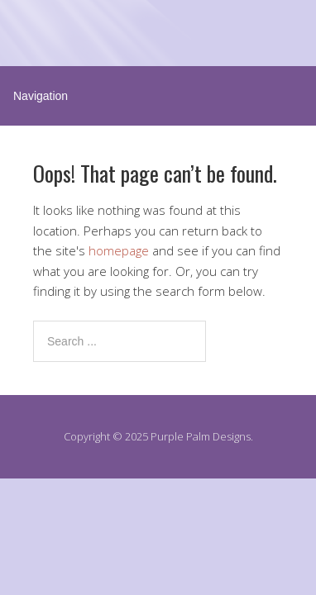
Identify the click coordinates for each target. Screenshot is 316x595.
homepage (119, 250)
